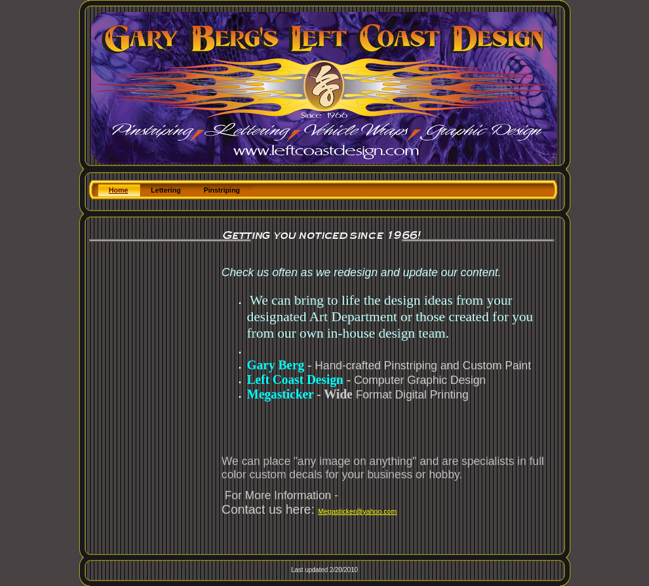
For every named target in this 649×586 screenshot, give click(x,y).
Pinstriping (221, 190)
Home (119, 190)
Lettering (166, 190)
